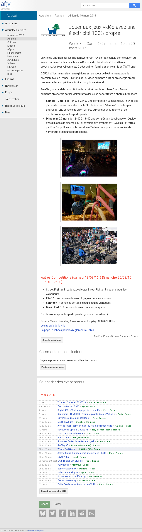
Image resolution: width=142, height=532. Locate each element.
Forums (8, 79)
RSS (9, 74)
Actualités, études (14, 30)
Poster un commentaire (52, 367)
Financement (14, 52)
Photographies (15, 70)
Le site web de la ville (53, 325)
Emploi (7, 92)
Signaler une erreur (52, 340)
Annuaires (9, 23)
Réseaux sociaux (13, 105)
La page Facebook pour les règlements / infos (67, 330)
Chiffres (11, 42)
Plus (6, 112)
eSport (11, 49)
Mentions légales (36, 530)
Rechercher (12, 99)
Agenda (11, 38)
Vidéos (11, 63)
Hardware (12, 56)
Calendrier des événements (61, 382)
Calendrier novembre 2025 (54, 491)
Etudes (11, 45)
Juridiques (13, 59)
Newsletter (10, 85)
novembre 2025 (15, 35)
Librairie (11, 67)
